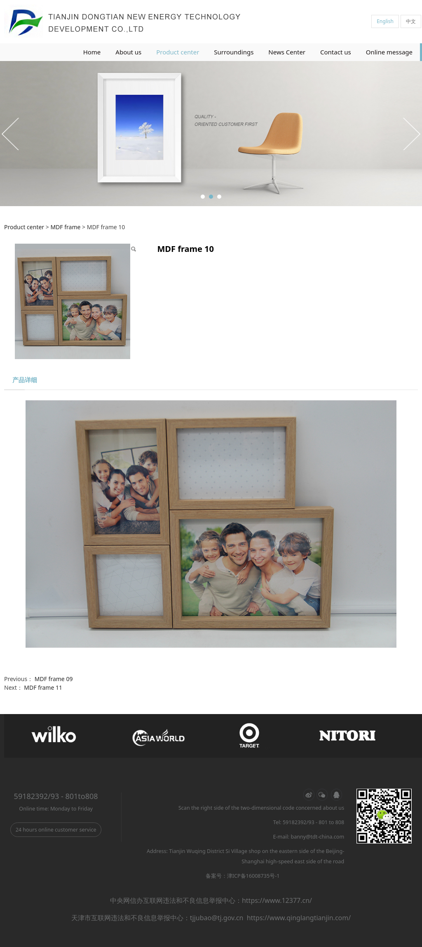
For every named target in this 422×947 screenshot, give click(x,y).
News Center (286, 52)
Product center (177, 52)
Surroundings (233, 52)
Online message (389, 52)
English (385, 21)
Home (92, 52)
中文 (411, 21)
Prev (11, 133)
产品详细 (24, 380)
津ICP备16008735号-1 (253, 875)
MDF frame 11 (43, 687)
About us (128, 52)
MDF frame (65, 227)
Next (411, 133)
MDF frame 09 (54, 679)
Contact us (335, 52)
